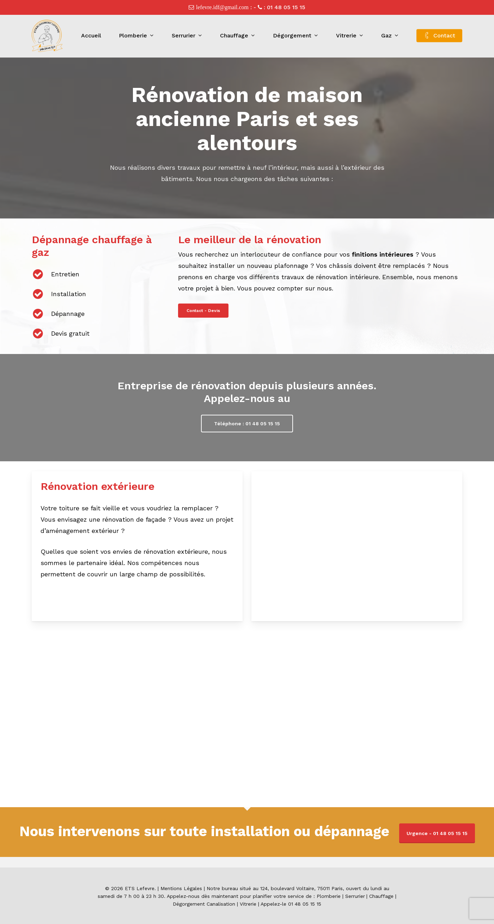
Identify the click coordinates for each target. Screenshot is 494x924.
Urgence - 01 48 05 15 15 (437, 833)
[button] (203, 311)
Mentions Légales (181, 888)
